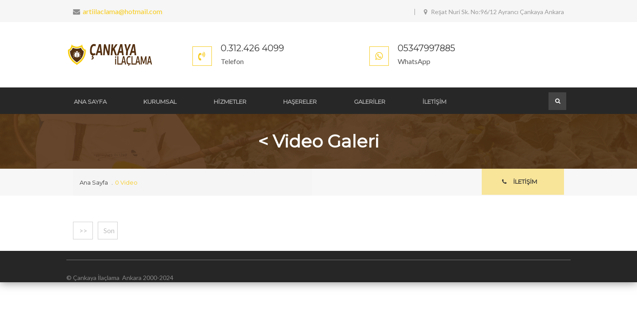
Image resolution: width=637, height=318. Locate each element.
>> (83, 230)
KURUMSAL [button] (157, 101)
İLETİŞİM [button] (425, 101)
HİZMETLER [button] (226, 101)
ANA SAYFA (89, 101)
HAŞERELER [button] (294, 101)
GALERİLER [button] (362, 101)
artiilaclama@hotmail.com (122, 11)
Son (109, 230)
